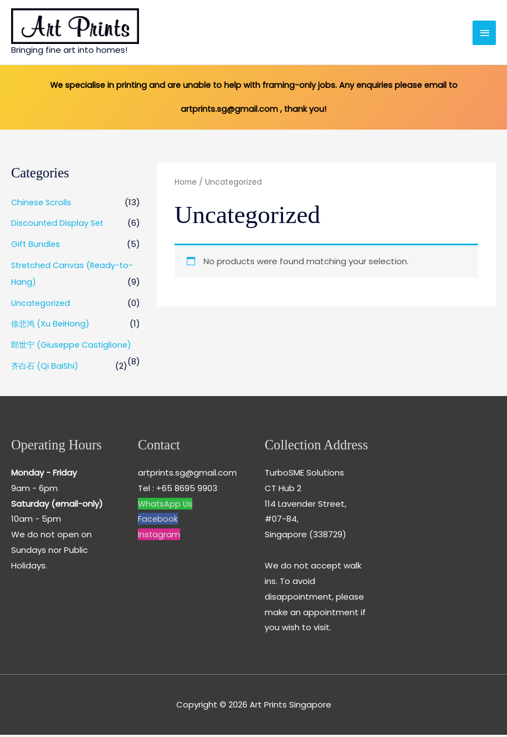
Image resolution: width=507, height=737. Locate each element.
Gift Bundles (36, 246)
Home (186, 185)
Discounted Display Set (58, 225)
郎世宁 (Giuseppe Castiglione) (73, 347)
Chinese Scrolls (42, 204)
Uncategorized (42, 305)
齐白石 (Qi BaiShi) (46, 368)
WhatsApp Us (166, 506)
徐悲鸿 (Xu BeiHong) (51, 326)
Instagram (159, 537)
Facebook (158, 521)
